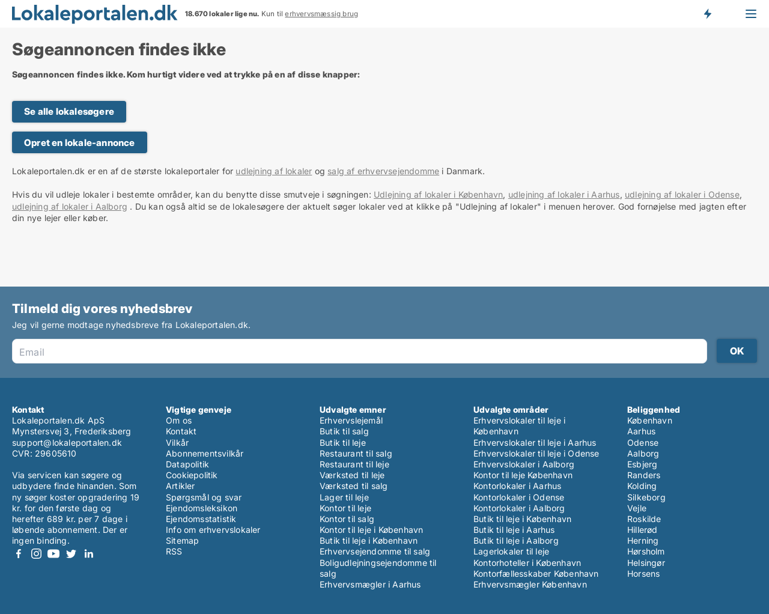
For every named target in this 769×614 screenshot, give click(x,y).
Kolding (642, 486)
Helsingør (646, 563)
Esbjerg (642, 464)
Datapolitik (187, 464)
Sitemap (182, 540)
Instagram (36, 553)
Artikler (180, 486)
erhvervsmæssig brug (321, 14)
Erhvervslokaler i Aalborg (523, 464)
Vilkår (177, 442)
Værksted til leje (352, 475)
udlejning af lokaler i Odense (682, 194)
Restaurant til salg (356, 453)
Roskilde (644, 519)
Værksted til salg (354, 486)
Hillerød (642, 529)
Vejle (636, 508)
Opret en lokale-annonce (79, 142)
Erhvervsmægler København (530, 584)
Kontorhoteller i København (527, 563)
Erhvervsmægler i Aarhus (370, 584)
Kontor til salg (347, 519)
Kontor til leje (345, 508)
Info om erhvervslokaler (213, 529)
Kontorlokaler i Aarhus (517, 486)
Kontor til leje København (523, 475)
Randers (643, 475)
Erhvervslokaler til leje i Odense (536, 453)
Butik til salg (344, 431)
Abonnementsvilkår (204, 453)
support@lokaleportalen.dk (67, 442)
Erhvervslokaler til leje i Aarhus (535, 442)
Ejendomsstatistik (201, 519)
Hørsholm (646, 551)
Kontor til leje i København (371, 529)
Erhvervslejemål (351, 420)
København (649, 420)
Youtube (53, 553)
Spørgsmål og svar (204, 497)
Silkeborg (646, 497)
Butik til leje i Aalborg (516, 540)
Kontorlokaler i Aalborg (519, 508)
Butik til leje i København (369, 540)
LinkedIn (88, 553)
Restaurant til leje (354, 464)
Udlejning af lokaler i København (438, 194)
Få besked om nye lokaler (707, 13)
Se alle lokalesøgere (69, 111)
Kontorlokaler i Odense (518, 497)
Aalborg (643, 453)
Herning (642, 540)
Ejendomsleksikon (201, 508)
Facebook (18, 553)
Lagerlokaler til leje (511, 551)
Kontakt (181, 431)
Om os (179, 420)
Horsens (643, 573)
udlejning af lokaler (274, 171)
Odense (642, 442)
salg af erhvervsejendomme (383, 171)
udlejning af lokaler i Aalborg (69, 206)
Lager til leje (344, 497)
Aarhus (641, 431)
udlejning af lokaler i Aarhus (564, 194)
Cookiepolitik (192, 475)
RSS (174, 551)
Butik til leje (343, 442)
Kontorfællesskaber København (536, 573)
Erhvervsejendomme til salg (375, 551)
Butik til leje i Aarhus (514, 529)
